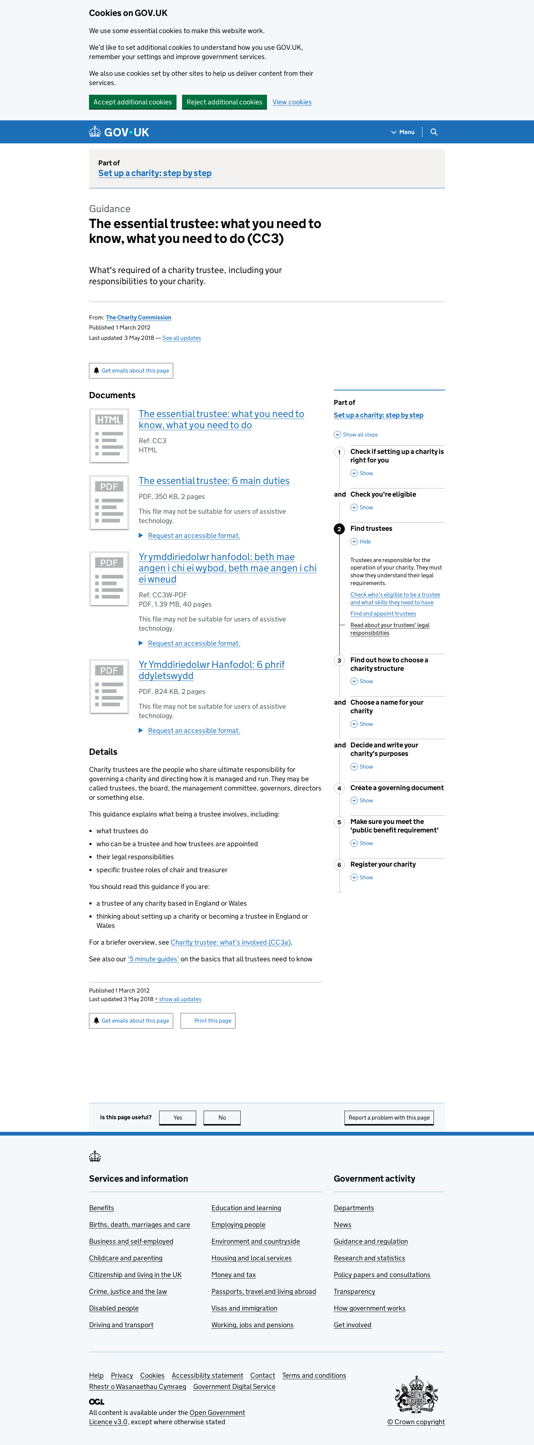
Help (96, 1375)
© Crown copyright (416, 1422)
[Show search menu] (433, 132)
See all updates (181, 337)
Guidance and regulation (371, 1241)
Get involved (353, 1325)
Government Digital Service (234, 1386)
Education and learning (246, 1208)
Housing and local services (251, 1258)
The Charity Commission (138, 317)
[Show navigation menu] (403, 132)
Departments (354, 1208)
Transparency (354, 1291)
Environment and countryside (255, 1241)
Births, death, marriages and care (139, 1224)
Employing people (238, 1224)
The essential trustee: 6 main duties (214, 480)
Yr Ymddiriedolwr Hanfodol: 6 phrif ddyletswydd (212, 670)
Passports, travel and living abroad (263, 1291)
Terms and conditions (314, 1375)
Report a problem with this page (389, 1117)
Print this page (212, 1020)
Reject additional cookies (225, 102)
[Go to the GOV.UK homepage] (119, 132)
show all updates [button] (178, 999)
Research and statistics (369, 1258)
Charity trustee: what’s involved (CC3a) (231, 942)
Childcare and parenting (125, 1258)
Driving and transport (121, 1325)
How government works (370, 1308)
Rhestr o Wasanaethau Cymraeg (137, 1386)
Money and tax (233, 1274)
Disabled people (114, 1308)
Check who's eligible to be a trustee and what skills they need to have (395, 598)
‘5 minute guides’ (153, 959)
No (229, 1117)
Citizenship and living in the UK (135, 1274)
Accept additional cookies (132, 102)
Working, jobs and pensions (252, 1325)
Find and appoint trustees (383, 613)
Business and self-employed (131, 1241)
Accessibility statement (207, 1375)
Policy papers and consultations (382, 1274)
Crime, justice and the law (128, 1291)
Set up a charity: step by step (155, 173)
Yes (185, 1117)
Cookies (152, 1375)
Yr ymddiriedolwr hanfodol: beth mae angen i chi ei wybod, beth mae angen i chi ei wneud (228, 568)
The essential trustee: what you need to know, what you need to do (221, 419)
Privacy (122, 1375)
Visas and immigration (244, 1308)
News (343, 1224)
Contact (262, 1375)
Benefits (101, 1208)
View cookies (292, 101)
